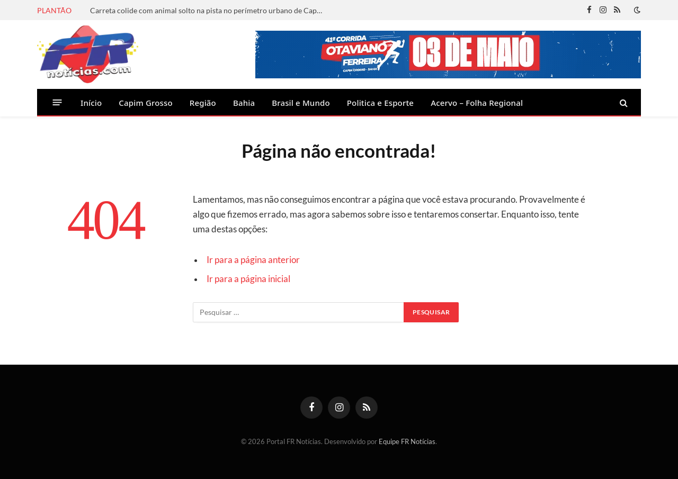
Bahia (244, 102)
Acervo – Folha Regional (477, 102)
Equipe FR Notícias (407, 441)
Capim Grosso (145, 102)
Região (203, 102)
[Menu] (57, 102)
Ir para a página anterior (253, 260)
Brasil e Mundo (301, 102)
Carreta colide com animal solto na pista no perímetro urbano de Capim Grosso (209, 10)
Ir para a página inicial (248, 279)
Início (91, 102)
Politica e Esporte (380, 102)
